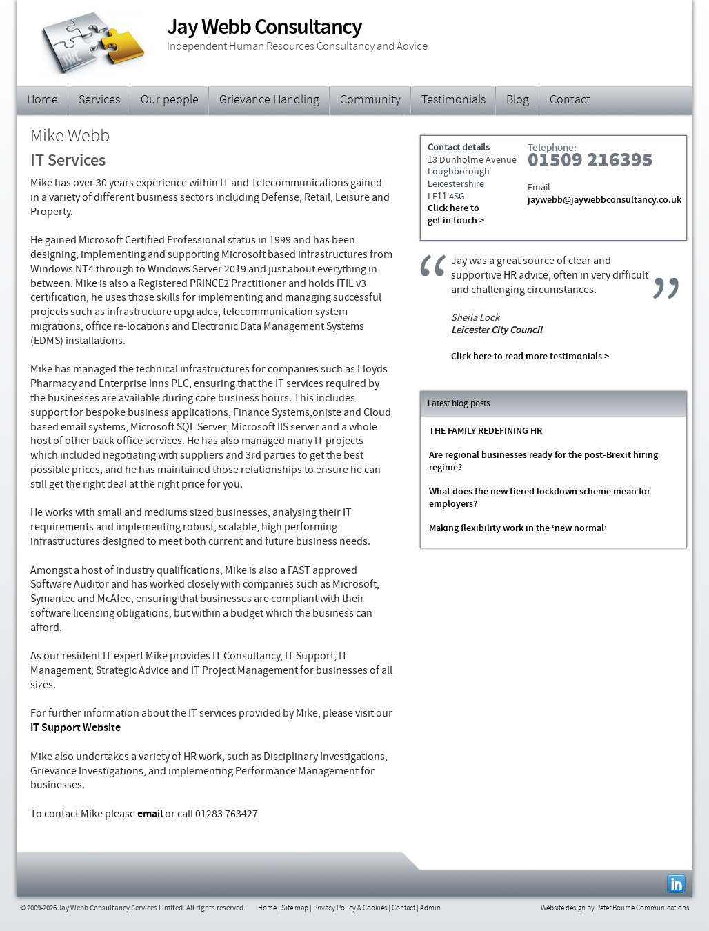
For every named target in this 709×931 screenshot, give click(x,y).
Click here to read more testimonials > (530, 357)
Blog (517, 100)
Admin (430, 908)
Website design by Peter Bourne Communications (615, 908)
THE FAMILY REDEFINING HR (485, 432)
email (150, 814)
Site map (294, 908)
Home (42, 100)
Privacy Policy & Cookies (350, 908)
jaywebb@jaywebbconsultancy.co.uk (604, 201)
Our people (170, 100)
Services (99, 100)
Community (370, 100)
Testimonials (453, 100)
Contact (570, 100)
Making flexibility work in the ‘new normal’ (518, 529)
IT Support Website (75, 728)
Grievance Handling (269, 100)
